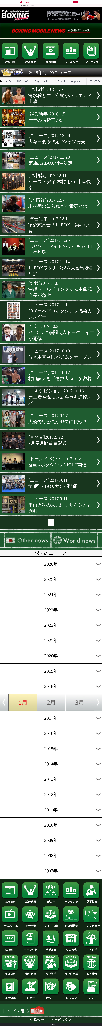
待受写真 (51, 948)
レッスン (71, 996)
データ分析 (92, 61)
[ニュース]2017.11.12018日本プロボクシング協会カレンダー (60, 310)
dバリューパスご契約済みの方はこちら (29, 5)
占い (92, 996)
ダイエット (41, 81)
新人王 (51, 900)
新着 (8, 81)
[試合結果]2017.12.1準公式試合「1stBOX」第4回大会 (59, 224)
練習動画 (51, 61)
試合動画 (10, 948)
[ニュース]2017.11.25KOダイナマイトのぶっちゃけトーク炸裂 (61, 246)
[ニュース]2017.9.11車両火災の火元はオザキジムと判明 (60, 504)
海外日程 (10, 972)
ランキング (71, 61)
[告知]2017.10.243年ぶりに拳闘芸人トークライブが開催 (61, 332)
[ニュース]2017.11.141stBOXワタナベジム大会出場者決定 (60, 267)
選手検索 (92, 900)
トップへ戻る (23, 1011)
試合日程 (10, 61)
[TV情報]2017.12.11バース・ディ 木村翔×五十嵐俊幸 (59, 181)
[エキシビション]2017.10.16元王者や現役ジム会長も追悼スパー (60, 397)
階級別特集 (71, 924)
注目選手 (92, 948)
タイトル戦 (51, 924)
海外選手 (51, 972)
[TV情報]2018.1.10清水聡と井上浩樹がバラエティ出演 (60, 95)
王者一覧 (30, 924)
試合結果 (30, 61)
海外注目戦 (71, 972)
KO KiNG (22, 81)
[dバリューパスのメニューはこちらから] (80, 2)
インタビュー (92, 924)
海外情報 (92, 972)
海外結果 (30, 972)
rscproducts (77, 81)
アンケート (30, 996)
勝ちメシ (51, 996)
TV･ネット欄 (10, 924)
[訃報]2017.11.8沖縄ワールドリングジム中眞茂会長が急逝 (60, 289)
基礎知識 (10, 996)
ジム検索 (71, 948)
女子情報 (59, 81)
